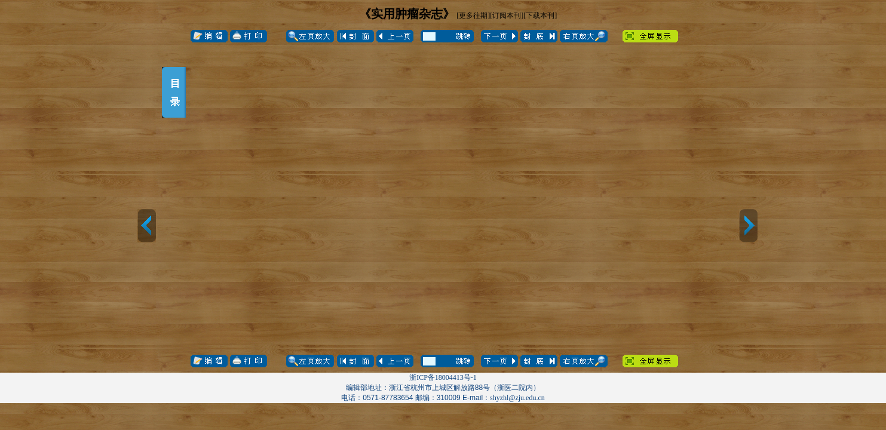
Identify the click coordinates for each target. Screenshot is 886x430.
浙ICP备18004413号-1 (443, 377)
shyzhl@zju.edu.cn (517, 398)
